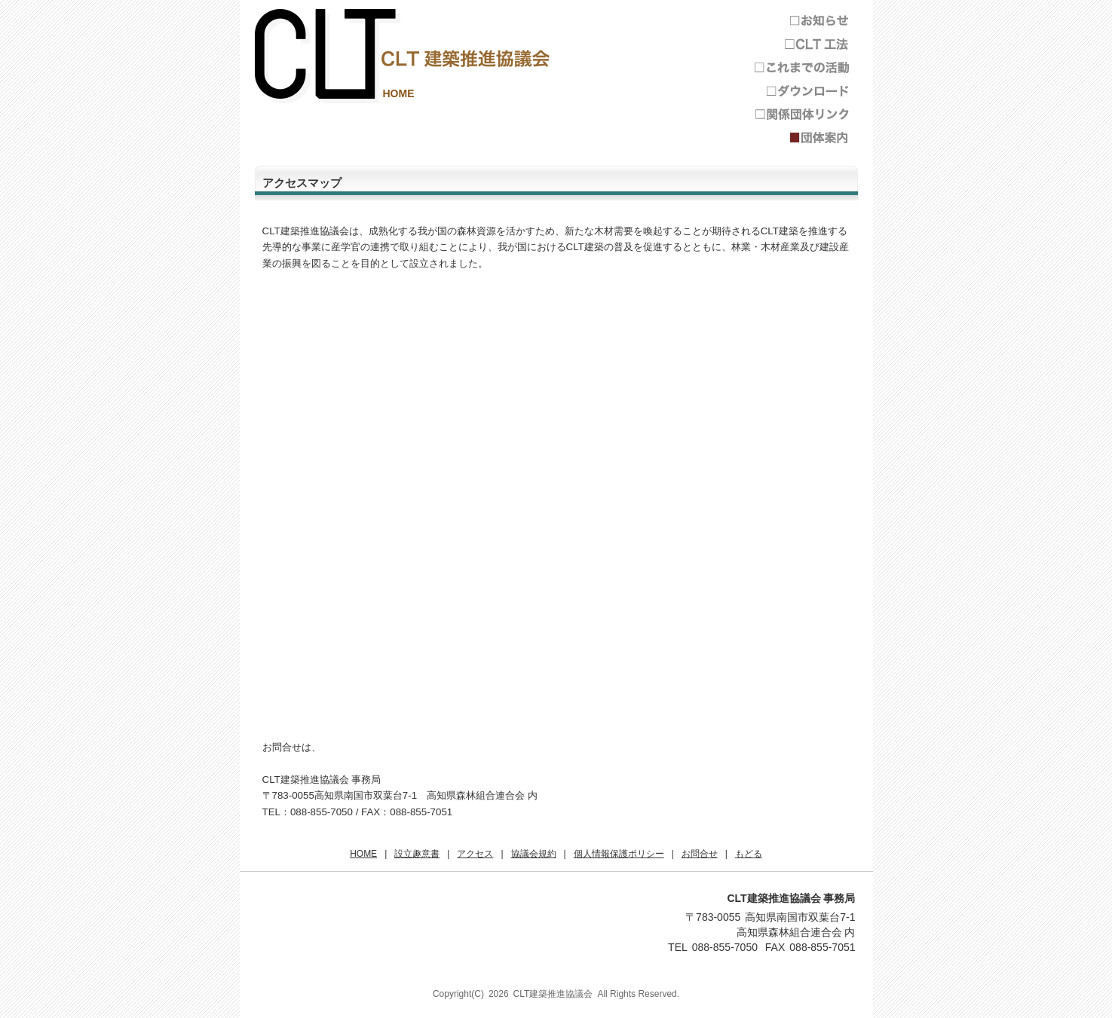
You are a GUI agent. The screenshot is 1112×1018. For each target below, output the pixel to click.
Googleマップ (563, 513)
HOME (399, 93)
